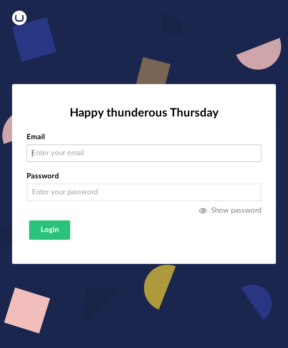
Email (36, 137)
